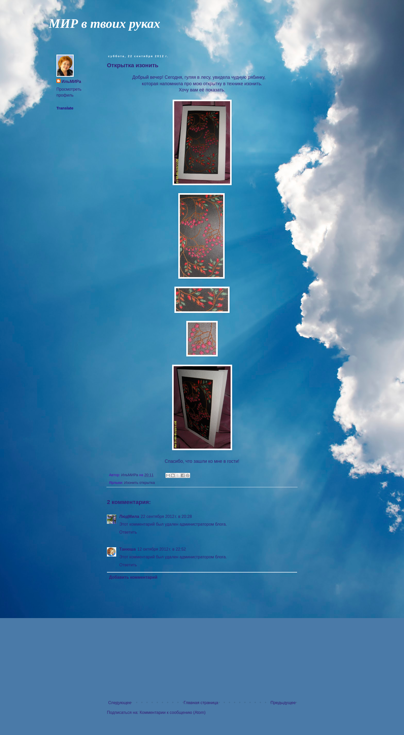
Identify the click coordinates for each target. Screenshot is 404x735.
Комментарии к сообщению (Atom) (173, 712)
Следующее (119, 702)
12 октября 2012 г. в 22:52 (161, 549)
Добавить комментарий (133, 577)
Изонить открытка (139, 483)
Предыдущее (283, 702)
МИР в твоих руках (104, 23)
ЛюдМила (129, 516)
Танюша (127, 549)
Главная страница (201, 702)
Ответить (128, 532)
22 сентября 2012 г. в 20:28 (166, 516)
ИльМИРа (71, 81)
